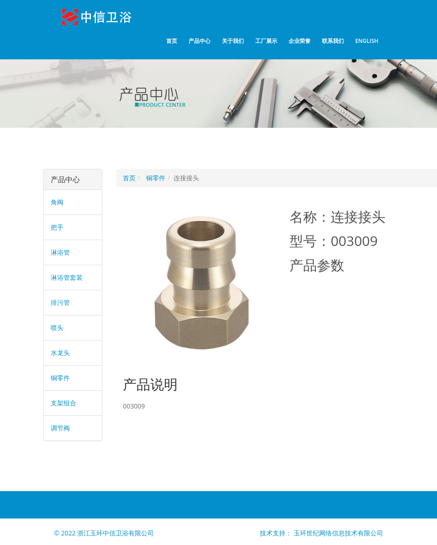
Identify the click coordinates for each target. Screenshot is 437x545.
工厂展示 (266, 41)
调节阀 (60, 428)
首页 (171, 41)
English (367, 41)
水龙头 (60, 352)
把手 (57, 227)
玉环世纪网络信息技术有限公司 (338, 533)
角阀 (57, 202)
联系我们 (333, 41)
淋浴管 (60, 252)
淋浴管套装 (67, 277)
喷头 (57, 327)
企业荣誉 (300, 41)
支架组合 (63, 402)
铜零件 (60, 377)
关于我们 (233, 41)
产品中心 (200, 41)
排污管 (60, 302)
